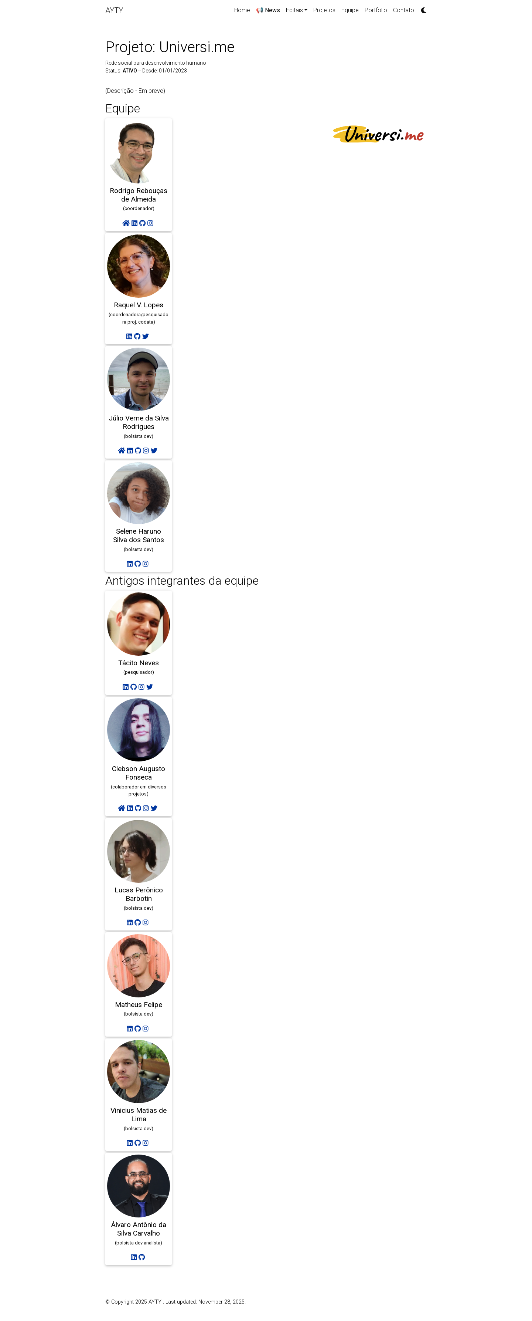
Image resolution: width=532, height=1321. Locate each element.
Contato (403, 10)
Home (242, 10)
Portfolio (376, 10)
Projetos (324, 10)
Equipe (350, 10)
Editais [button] (294, 10)
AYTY (114, 10)
